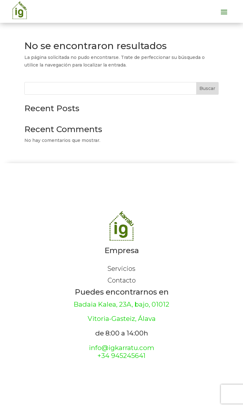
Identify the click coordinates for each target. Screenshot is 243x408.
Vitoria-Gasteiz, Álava (122, 318)
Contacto (122, 280)
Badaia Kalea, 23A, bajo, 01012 (121, 304)
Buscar (207, 88)
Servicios (121, 268)
